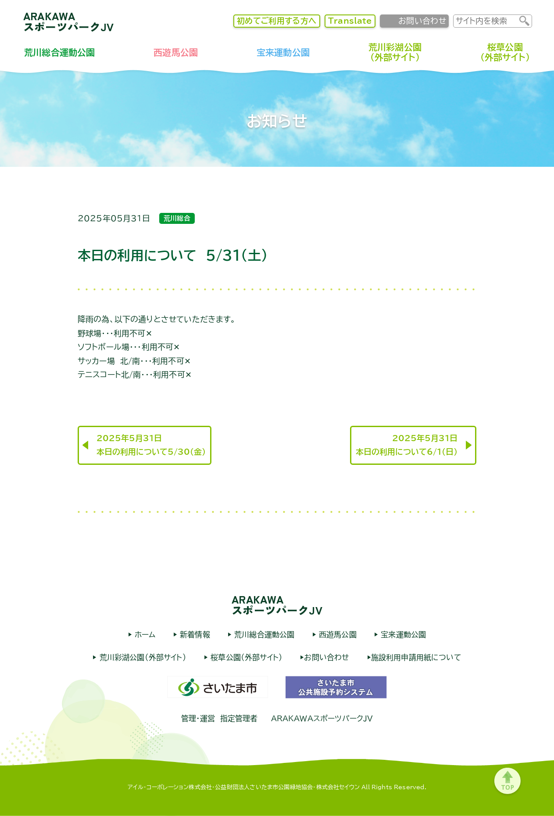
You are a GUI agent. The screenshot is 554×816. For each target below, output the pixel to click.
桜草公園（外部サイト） (505, 52)
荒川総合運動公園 (59, 52)
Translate (350, 21)
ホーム (144, 634)
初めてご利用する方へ (277, 21)
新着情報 (193, 634)
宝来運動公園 (283, 52)
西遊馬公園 (176, 52)
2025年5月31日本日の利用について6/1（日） (406, 445)
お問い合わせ (422, 21)
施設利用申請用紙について (416, 657)
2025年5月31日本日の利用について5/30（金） (151, 445)
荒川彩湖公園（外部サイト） (395, 52)
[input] (486, 21)
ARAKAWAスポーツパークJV (68, 21)
